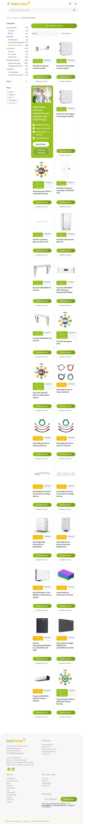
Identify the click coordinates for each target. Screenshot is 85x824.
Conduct (10, 800)
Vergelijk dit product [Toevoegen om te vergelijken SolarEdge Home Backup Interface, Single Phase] (63, 560)
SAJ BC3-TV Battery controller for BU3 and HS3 (65, 190)
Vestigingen (46, 783)
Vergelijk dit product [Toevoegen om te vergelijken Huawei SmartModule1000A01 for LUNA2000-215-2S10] (40, 663)
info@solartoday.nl (16, 753)
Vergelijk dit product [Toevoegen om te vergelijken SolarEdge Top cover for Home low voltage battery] (63, 509)
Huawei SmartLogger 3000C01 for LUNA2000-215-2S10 (65, 645)
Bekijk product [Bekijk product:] (42, 77)
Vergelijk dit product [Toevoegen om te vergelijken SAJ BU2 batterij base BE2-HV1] (63, 255)
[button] (17, 23)
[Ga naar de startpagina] (20, 3)
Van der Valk (11, 795)
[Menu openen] (8, 3)
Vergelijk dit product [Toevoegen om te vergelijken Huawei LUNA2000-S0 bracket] (40, 357)
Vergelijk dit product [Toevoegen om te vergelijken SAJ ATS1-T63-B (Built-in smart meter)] (63, 81)
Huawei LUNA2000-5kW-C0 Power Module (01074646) (64, 290)
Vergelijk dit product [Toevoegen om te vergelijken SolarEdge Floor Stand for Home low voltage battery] (40, 509)
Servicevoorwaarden (60, 805)
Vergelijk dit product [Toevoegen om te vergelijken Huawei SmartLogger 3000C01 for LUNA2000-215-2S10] (63, 663)
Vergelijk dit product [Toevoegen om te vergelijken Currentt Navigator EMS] (63, 357)
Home (9, 18)
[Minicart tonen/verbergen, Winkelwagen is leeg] (75, 3)
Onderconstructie (49, 749)
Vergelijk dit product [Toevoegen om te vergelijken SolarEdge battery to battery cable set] (40, 459)
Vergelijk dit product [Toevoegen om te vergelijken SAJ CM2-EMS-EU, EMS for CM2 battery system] (40, 410)
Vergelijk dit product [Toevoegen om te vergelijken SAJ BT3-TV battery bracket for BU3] (40, 81)
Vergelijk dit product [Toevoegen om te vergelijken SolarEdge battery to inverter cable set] (63, 459)
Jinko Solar (11, 778)
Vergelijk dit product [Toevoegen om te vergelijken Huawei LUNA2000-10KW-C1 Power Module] (40, 717)
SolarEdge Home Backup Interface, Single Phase (63, 544)
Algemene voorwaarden (13, 821)
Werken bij (46, 785)
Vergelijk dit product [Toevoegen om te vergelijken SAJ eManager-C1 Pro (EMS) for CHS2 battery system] (40, 610)
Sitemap (27, 821)
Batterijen (16, 18)
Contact (45, 778)
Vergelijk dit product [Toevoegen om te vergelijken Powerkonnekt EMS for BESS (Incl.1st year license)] (63, 717)
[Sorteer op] (45, 33)
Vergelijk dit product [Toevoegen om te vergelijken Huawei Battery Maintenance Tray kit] (63, 610)
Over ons (45, 781)
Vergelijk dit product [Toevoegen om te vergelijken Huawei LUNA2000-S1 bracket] (40, 305)
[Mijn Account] (70, 3)
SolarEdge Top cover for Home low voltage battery (65, 493)
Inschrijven (69, 799)
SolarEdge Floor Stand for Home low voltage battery (42, 493)
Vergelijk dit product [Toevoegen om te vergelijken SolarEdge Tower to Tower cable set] (63, 410)
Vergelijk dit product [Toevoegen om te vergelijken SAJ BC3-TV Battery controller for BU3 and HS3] (63, 207)
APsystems (11, 793)
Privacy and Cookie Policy (40, 821)
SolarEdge (11, 788)
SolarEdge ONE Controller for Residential (39, 544)
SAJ (8, 790)
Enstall (9, 797)
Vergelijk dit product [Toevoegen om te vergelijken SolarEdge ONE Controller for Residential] (40, 560)
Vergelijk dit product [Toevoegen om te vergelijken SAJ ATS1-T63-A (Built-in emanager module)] (63, 155)
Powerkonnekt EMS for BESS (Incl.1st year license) (65, 701)
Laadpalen (46, 754)
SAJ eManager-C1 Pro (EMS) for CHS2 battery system (42, 595)
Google (71, 805)
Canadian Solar (13, 781)
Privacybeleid (46, 805)
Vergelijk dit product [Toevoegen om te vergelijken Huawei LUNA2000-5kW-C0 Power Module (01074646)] (63, 305)
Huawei (10, 785)
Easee (9, 802)
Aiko (8, 783)
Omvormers (46, 747)
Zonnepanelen (47, 744)
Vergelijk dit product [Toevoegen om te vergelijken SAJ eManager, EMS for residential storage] (40, 207)
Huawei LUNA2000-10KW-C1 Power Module (41, 698)
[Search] (74, 10)
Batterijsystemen (48, 752)
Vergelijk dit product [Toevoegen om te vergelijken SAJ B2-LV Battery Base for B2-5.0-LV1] (40, 255)
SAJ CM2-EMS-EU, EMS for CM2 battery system (41, 395)
